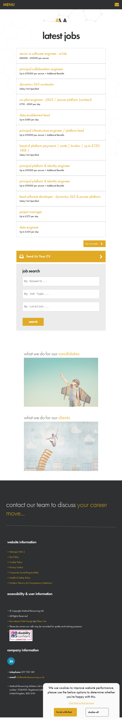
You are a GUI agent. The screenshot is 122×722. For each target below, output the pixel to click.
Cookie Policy (15, 562)
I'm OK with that (64, 712)
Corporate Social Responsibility (24, 572)
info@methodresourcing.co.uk (30, 677)
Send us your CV (61, 256)
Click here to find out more (81, 703)
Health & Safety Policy (19, 577)
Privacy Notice (16, 567)
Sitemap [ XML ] (17, 551)
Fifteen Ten (41, 621)
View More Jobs (94, 243)
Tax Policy (14, 557)
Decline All (93, 712)
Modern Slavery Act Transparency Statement (30, 582)
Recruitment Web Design (21, 621)
